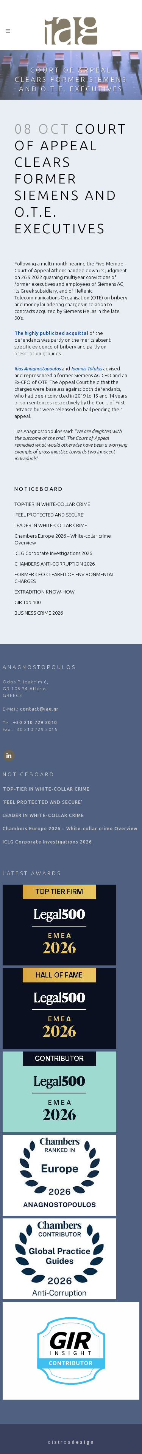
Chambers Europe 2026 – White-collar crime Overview (70, 828)
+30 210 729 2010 (35, 722)
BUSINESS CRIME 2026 (38, 612)
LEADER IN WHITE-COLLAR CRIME (50, 525)
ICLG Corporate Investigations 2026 (53, 553)
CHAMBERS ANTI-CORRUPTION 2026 (54, 563)
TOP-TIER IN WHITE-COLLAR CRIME (52, 504)
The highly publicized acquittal (51, 333)
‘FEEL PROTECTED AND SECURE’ (49, 514)
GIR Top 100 (27, 602)
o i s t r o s (71, 1442)
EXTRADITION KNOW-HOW (44, 591)
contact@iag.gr (39, 708)
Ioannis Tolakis (86, 368)
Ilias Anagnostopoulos (37, 368)
